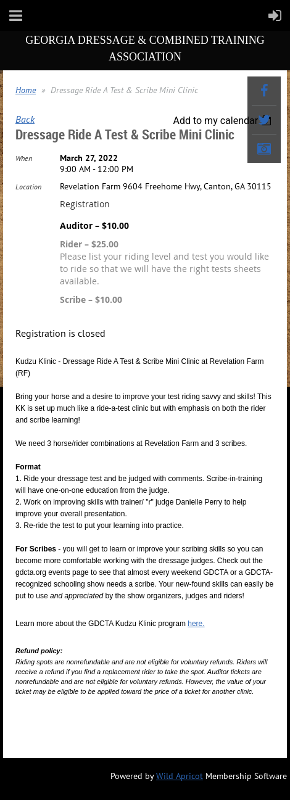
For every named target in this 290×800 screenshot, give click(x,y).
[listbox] (224, 120)
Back (25, 119)
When (23, 158)
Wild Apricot (179, 775)
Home (25, 90)
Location (28, 186)
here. (196, 623)
